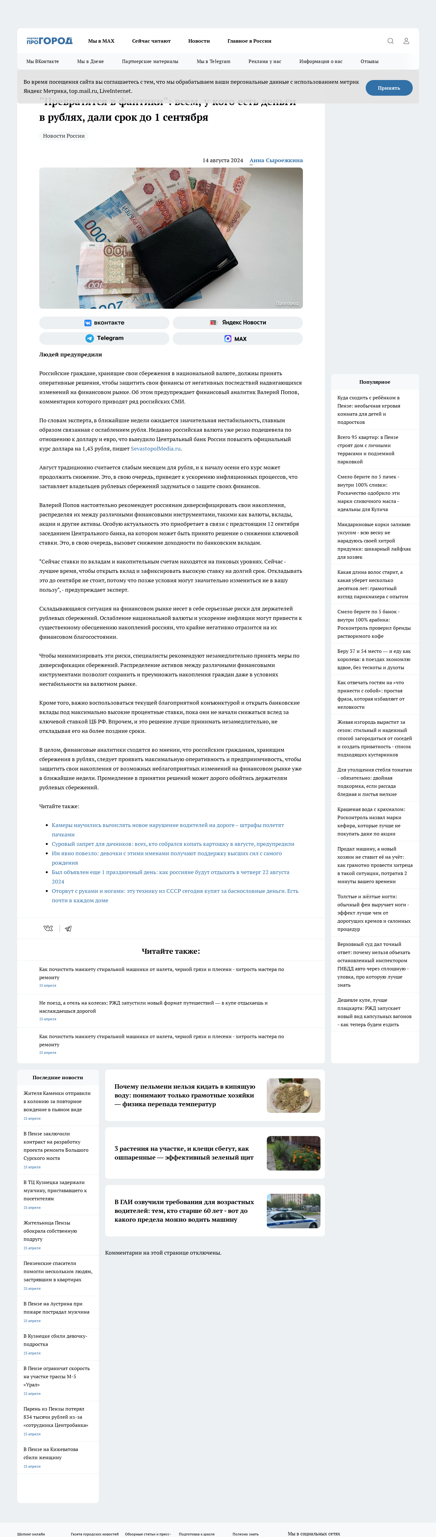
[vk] (48, 928)
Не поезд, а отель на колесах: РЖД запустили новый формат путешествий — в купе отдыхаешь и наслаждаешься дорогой (171, 1011)
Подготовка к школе (197, 1294)
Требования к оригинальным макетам (50, 1330)
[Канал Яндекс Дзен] (339, 1304)
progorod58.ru (112, 1406)
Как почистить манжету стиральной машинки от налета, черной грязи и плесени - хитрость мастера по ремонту (171, 978)
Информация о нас (320, 61)
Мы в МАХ (101, 41)
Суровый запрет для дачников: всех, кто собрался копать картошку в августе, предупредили (173, 843)
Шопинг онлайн (31, 1294)
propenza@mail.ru (100, 1364)
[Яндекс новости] (238, 323)
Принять (389, 88)
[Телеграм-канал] (104, 338)
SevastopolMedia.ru (155, 448)
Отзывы (370, 61)
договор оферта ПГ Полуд (40, 1464)
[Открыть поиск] (391, 41)
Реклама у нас (265, 61)
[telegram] (70, 928)
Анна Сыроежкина (276, 160)
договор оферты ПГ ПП (38, 1470)
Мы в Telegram (214, 61)
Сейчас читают (151, 41)
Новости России (64, 135)
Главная (182, 1330)
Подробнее (183, 1485)
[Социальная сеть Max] (238, 338)
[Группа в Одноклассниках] (307, 1304)
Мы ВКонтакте (42, 61)
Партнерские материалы (150, 61)
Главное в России (250, 41)
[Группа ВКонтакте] (104, 323)
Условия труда (109, 1330)
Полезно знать (246, 1294)
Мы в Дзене (90, 61)
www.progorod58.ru (65, 1346)
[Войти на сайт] (406, 41)
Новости (199, 41)
